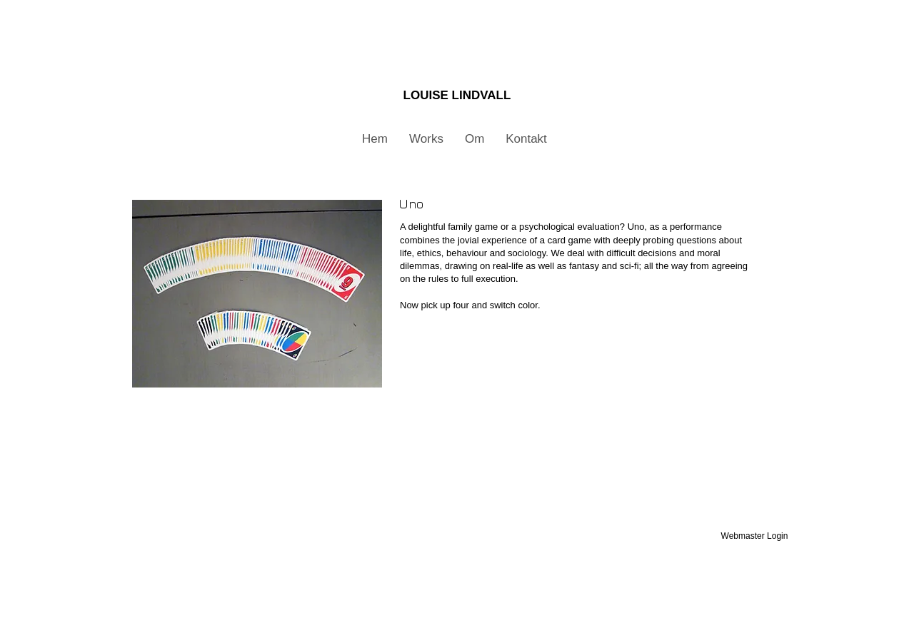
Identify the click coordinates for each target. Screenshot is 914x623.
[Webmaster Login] (754, 536)
